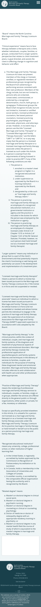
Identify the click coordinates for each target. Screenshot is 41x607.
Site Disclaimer (20, 582)
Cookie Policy (21, 599)
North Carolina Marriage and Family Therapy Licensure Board (15, 4)
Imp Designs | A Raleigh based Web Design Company (20, 591)
